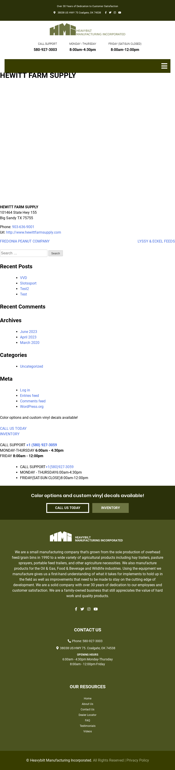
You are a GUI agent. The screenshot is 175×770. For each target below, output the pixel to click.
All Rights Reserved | (109, 760)
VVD (23, 278)
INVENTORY (10, 434)
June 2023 (28, 332)
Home (87, 698)
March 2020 (29, 342)
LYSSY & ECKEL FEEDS (156, 241)
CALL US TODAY (13, 428)
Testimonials (87, 726)
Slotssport (28, 283)
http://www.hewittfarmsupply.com (33, 232)
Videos (87, 731)
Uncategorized (31, 366)
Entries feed (29, 395)
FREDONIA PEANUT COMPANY (25, 241)
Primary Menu (165, 68)
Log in (25, 390)
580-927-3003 (45, 49)
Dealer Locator (87, 715)
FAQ (87, 720)
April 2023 (28, 337)
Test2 (24, 289)
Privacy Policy (137, 760)
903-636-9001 (23, 227)
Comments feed (33, 401)
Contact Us (87, 709)
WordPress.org (32, 406)
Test (23, 294)
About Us (87, 704)
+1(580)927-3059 (60, 467)
